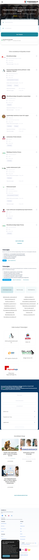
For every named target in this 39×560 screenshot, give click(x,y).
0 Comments (12, 458)
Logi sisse (2, 531)
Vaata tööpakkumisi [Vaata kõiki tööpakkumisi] (12, 260)
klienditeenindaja (11, 56)
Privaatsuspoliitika (22, 539)
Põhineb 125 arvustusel (19, 16)
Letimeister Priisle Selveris (14, 137)
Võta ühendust (26, 279)
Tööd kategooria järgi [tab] (7, 289)
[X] (5, 515)
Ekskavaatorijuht (11, 186)
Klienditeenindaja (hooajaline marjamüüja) (18, 96)
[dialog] (10, 549)
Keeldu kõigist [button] (14, 555)
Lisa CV (4, 260)
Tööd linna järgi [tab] (19, 289)
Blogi (21, 528)
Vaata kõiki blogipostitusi (20, 495)
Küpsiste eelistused (24, 554)
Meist (21, 531)
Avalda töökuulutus (7, 279)
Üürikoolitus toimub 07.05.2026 (28, 453)
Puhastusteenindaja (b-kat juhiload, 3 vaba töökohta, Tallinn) (18, 70)
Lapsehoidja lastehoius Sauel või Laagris (18, 115)
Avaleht (21, 523)
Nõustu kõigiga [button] (6, 555)
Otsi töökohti (19, 34)
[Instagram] (8, 515)
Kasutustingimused (22, 536)
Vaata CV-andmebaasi (17, 279)
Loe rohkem (10, 461)
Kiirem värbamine (3, 528)
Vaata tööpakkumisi (3, 538)
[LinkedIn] (12, 515)
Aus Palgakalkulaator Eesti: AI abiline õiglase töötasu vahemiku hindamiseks (10, 481)
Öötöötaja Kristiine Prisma (14, 152)
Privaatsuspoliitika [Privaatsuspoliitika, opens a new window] (14, 553)
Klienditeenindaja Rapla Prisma (15, 225)
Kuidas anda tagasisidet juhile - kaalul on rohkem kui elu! (10, 454)
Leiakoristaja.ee (3, 519)
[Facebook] (2, 515)
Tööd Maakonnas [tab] (31, 289)
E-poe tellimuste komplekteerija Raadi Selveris (19, 209)
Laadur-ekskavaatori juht (13, 167)
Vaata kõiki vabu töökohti (19, 241)
